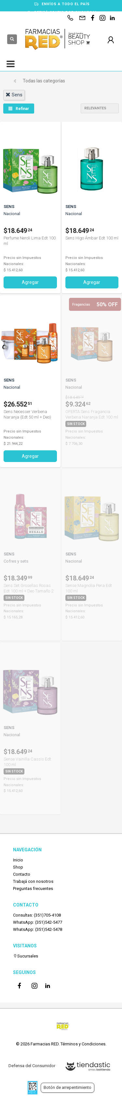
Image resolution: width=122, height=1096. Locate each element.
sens (14, 95)
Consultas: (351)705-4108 (37, 915)
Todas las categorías (44, 80)
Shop (18, 867)
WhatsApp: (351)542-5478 (37, 929)
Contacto (21, 874)
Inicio (18, 860)
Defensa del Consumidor (31, 1065)
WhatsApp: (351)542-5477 (37, 922)
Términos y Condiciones (83, 1043)
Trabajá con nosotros (33, 881)
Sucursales (25, 956)
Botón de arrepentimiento (67, 1087)
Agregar (30, 282)
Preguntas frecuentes (33, 888)
